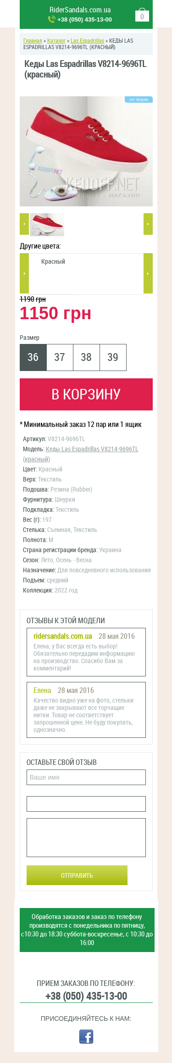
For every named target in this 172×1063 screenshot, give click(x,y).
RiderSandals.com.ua (80, 10)
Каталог (56, 41)
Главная (32, 41)
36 (33, 357)
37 (59, 357)
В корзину (86, 394)
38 (86, 357)
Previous (24, 224)
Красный (53, 262)
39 (112, 357)
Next (148, 224)
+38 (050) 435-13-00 (84, 19)
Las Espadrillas (87, 41)
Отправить (77, 876)
